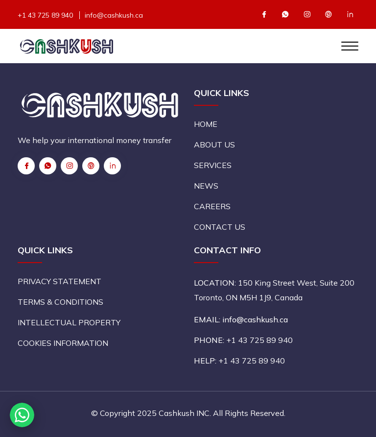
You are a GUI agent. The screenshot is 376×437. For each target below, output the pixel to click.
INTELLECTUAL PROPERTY (69, 322)
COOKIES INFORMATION (63, 343)
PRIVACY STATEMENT (59, 281)
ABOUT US (214, 144)
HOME (205, 124)
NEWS (206, 186)
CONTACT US (219, 227)
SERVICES (213, 165)
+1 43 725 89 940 (45, 15)
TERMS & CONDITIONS (60, 302)
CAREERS (212, 206)
